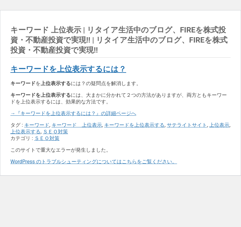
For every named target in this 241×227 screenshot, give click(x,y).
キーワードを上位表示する (134, 125)
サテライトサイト (187, 125)
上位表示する (25, 132)
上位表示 (219, 125)
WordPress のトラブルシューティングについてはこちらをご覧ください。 (93, 162)
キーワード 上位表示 (77, 125)
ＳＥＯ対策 (55, 132)
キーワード (36, 125)
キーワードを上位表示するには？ (68, 69)
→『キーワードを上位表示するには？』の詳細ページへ (73, 113)
